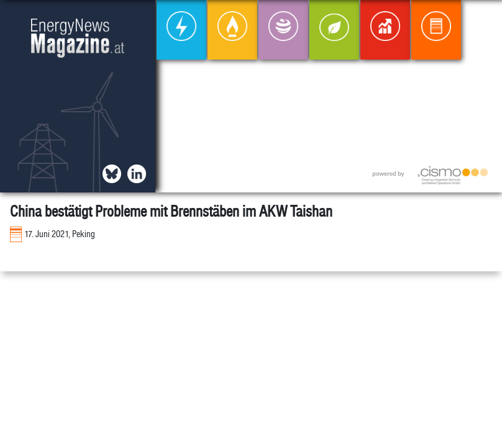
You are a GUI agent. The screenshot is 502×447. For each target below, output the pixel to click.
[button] (482, 20)
